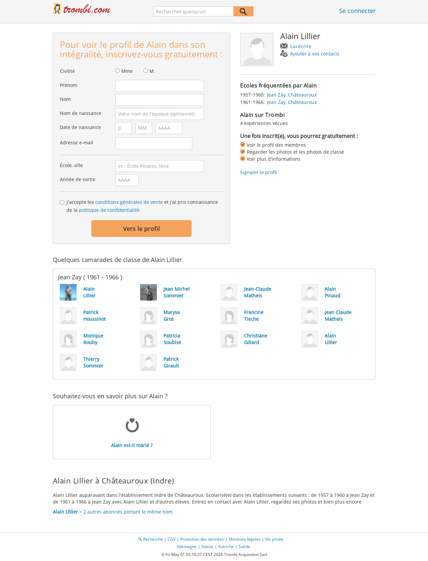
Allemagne (187, 546)
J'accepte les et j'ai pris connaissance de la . (142, 206)
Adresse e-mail (76, 142)
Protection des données (202, 539)
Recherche (153, 539)
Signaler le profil (258, 172)
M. (152, 71)
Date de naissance (80, 127)
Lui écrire (300, 46)
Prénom (68, 85)
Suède (244, 546)
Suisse (207, 546)
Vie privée (274, 539)
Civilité (67, 71)
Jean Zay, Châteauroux (292, 95)
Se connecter (357, 11)
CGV (172, 539)
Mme (127, 71)
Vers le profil (141, 229)
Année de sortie (77, 179)
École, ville (71, 165)
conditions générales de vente (129, 202)
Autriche (226, 546)
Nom (65, 99)
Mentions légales (244, 539)
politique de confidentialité (109, 210)
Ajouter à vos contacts (314, 53)
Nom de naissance (80, 113)
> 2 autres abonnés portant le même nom (113, 512)
